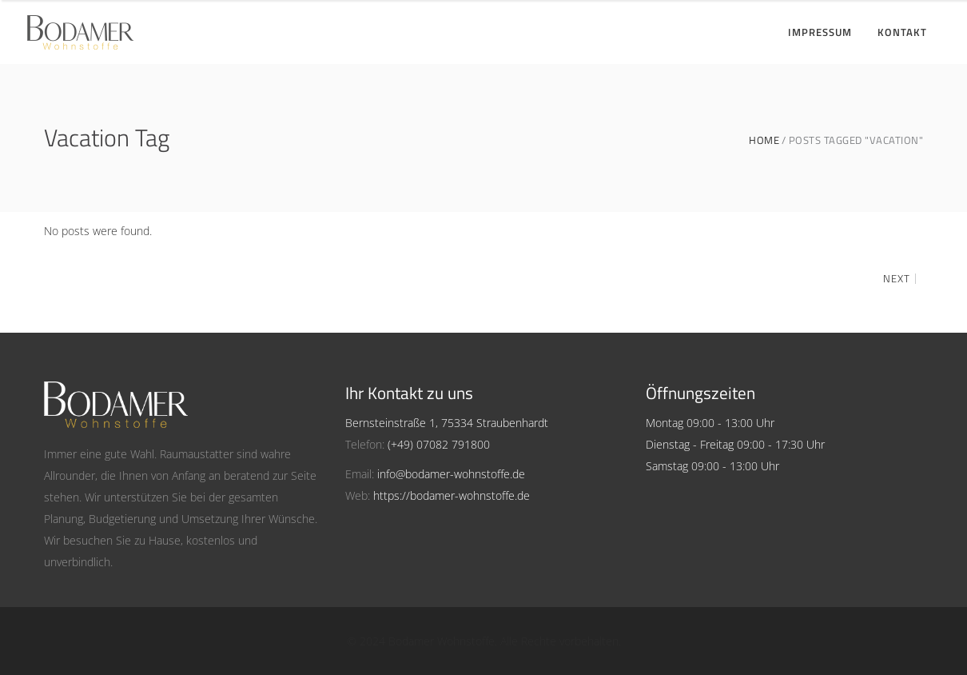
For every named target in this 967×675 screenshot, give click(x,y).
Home (764, 140)
